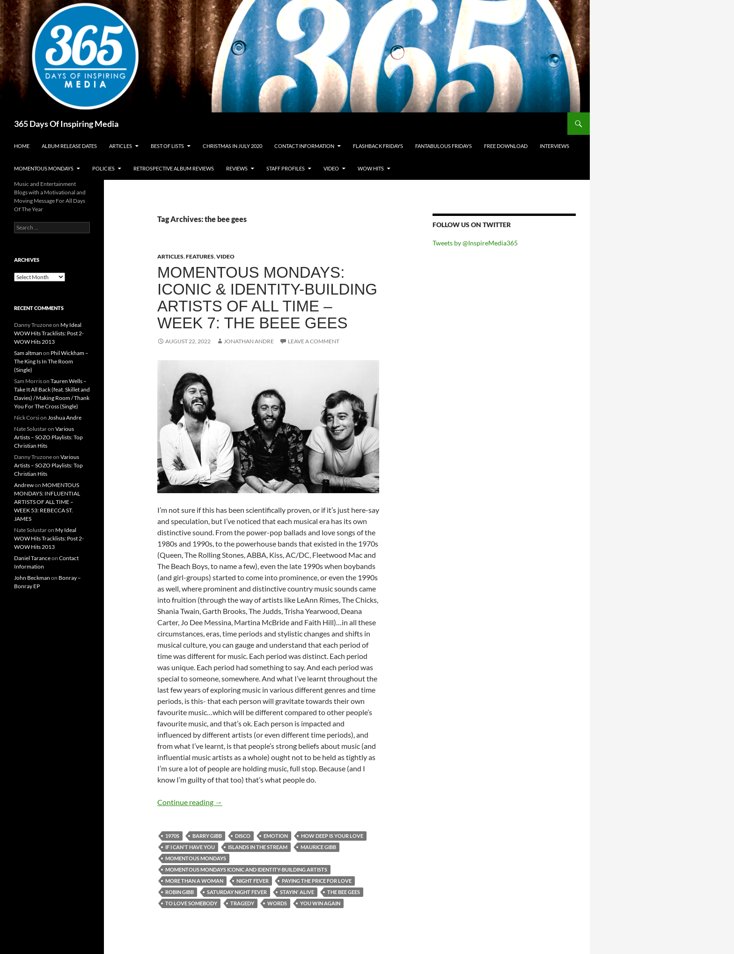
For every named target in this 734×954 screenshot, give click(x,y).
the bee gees (343, 892)
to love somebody (191, 903)
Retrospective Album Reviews (173, 168)
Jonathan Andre (249, 341)
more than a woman (194, 881)
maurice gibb (318, 847)
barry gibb (207, 836)
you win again (320, 903)
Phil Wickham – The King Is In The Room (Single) (51, 361)
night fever (252, 881)
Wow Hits (371, 168)
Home (21, 146)
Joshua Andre (64, 417)
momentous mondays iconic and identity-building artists (246, 869)
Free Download (506, 146)
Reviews (237, 168)
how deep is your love (332, 836)
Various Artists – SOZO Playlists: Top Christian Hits (48, 437)
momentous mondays (195, 858)
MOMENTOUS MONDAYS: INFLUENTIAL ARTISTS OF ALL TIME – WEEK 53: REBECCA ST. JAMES (47, 501)
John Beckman (32, 577)
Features (200, 256)
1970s (172, 836)
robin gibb (179, 892)
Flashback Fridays (378, 146)
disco (242, 836)
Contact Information (304, 146)
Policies (103, 168)
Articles (120, 146)
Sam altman (28, 352)
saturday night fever (237, 892)
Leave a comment (313, 341)
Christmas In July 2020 (232, 146)
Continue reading (189, 802)
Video (331, 168)
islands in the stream (257, 847)
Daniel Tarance (32, 558)
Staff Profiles (285, 168)
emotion (276, 836)
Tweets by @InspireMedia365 (475, 243)
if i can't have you (190, 847)
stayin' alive (297, 892)
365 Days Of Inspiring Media (66, 123)
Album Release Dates (69, 146)
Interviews (554, 146)
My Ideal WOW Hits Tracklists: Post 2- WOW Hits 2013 (49, 333)
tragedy (242, 903)
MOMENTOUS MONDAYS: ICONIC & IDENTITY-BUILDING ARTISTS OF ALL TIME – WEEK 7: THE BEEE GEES (267, 298)
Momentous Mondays (43, 168)
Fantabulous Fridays (443, 146)
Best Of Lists (167, 146)
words (277, 903)
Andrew (24, 484)
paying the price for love (317, 881)
